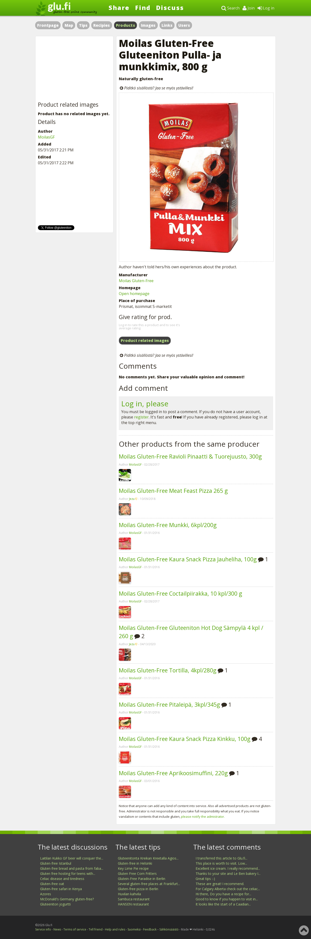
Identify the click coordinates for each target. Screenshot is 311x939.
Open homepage (134, 293)
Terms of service (74, 929)
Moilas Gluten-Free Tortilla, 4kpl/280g (167, 670)
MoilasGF (135, 464)
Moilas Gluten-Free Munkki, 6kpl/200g (167, 525)
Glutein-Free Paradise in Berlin (141, 878)
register (141, 417)
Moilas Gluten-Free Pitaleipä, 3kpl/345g (169, 704)
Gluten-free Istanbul (55, 863)
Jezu (132, 499)
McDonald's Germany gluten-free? (67, 899)
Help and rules (115, 929)
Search (230, 8)
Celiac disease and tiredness (62, 878)
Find (143, 7)
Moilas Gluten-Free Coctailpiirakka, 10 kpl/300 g (180, 593)
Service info (43, 929)
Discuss (170, 7)
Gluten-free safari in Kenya (61, 889)
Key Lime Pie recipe (133, 868)
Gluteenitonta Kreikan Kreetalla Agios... (148, 858)
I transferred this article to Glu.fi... (221, 858)
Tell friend (96, 929)
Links (167, 25)
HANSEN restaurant (133, 904)
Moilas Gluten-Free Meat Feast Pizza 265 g (173, 491)
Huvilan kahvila (129, 894)
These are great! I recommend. (220, 883)
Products (125, 25)
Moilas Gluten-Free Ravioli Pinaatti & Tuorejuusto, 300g (190, 456)
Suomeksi (134, 929)
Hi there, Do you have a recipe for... (223, 894)
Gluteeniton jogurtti (55, 904)
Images (148, 25)
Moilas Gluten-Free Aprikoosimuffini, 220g (173, 773)
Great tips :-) (205, 878)
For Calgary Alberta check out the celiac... (228, 889)
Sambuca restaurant (134, 899)
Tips (83, 25)
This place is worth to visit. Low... (221, 863)
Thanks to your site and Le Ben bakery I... (228, 873)
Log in (266, 8)
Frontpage (48, 25)
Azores (45, 894)
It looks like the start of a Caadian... (223, 904)
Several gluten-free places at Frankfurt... (149, 883)
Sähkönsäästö (169, 929)
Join (248, 8)
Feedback (149, 929)
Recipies (101, 25)
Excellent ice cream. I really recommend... (228, 868)
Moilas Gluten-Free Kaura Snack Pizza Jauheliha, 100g (188, 559)
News (57, 929)
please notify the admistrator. (203, 816)
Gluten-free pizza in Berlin (138, 889)
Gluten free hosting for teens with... (67, 873)
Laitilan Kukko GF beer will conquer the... (71, 858)
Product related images (145, 340)
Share (119, 7)
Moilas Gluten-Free (136, 280)
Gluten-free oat (52, 883)
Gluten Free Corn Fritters (137, 873)
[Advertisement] (74, 69)
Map (69, 25)
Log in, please (144, 404)
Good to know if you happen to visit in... (227, 899)
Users (184, 25)
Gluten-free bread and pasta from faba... (71, 868)
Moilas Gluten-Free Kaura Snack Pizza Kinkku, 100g (184, 739)
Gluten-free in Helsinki (135, 863)
